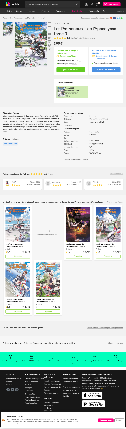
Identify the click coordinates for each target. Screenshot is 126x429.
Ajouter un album (51, 393)
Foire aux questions (70, 378)
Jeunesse (47, 11)
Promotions (60, 11)
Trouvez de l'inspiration (34, 378)
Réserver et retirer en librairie (71, 394)
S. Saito (8, 249)
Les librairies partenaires (49, 409)
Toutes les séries (32, 400)
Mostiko (96, 182)
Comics (20, 11)
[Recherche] (49, 4)
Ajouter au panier (70, 69)
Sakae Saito (94, 132)
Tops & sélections (32, 397)
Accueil (5, 18)
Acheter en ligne (69, 390)
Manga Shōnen (96, 119)
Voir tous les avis (116, 174)
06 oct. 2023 (76, 182)
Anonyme (56, 182)
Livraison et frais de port (71, 383)
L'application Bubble (52, 381)
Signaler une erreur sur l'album (76, 159)
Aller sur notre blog (115, 343)
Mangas (33, 11)
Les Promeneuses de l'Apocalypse (24, 18)
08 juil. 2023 (116, 182)
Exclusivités (77, 11)
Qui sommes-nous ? (14, 378)
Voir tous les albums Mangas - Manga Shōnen (105, 328)
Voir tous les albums (115, 202)
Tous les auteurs (31, 403)
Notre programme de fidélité (52, 388)
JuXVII (14, 182)
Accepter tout (106, 420)
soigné (74, 64)
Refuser (119, 420)
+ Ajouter (15, 139)
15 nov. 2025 (35, 182)
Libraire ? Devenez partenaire (51, 403)
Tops (105, 11)
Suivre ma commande (71, 387)
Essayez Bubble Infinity (53, 384)
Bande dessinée (31, 382)
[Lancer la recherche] (77, 4)
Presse (9, 382)
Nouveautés (94, 11)
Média (120, 11)
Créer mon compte (111, 4)
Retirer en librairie (106, 69)
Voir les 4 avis (76, 38)
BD (9, 11)
